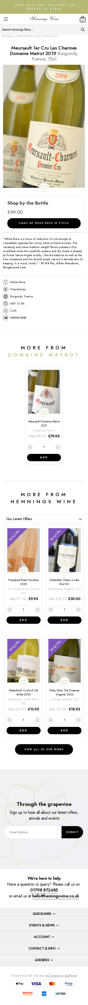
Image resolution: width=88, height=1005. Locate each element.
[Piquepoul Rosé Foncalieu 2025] (23, 565)
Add (44, 457)
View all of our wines (44, 749)
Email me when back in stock (44, 223)
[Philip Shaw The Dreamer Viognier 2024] (65, 675)
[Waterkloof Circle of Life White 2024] (23, 675)
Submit (72, 832)
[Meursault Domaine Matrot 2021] (44, 404)
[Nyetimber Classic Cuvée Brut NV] (65, 565)
